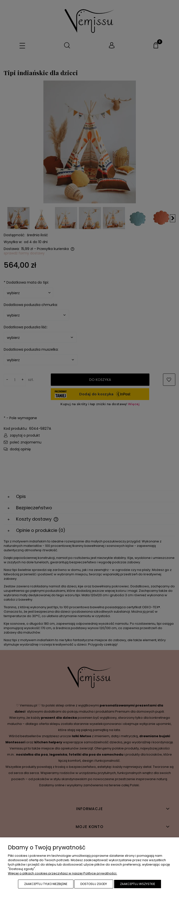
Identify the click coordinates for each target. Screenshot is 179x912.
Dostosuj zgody (93, 884)
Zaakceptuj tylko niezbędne (45, 884)
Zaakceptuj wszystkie (137, 884)
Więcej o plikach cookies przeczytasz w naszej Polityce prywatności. (62, 873)
